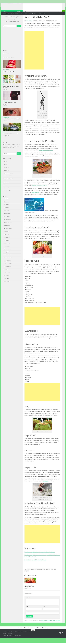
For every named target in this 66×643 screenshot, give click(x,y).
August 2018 (6, 271)
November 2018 (7, 263)
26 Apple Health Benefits (8, 76)
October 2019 (6, 230)
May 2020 (6, 210)
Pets (3, 137)
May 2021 (6, 207)
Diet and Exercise (23, 13)
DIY (3, 89)
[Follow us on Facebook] (18, 16)
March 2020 (6, 215)
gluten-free (48, 574)
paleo (55, 574)
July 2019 (5, 239)
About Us (20, 633)
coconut (32, 574)
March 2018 (6, 286)
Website (27, 616)
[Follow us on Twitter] (20, 16)
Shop (44, 13)
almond (29, 574)
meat (52, 574)
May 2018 (6, 280)
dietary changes (39, 574)
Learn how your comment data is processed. (50, 625)
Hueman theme (18, 640)
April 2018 (6, 283)
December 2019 (7, 224)
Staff (25, 633)
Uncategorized (7, 196)
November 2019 (7, 227)
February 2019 (7, 254)
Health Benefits (14, 13)
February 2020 (7, 218)
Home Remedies (6, 13)
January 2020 (6, 221)
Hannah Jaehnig (29, 25)
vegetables (26, 576)
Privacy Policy (45, 633)
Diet (25, 16)
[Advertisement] (34, 55)
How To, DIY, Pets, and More (35, 13)
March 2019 (6, 251)
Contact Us (31, 633)
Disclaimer (38, 633)
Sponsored (6, 193)
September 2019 (7, 233)
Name (27, 611)
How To (5, 187)
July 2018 (5, 274)
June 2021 (6, 204)
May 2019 (6, 245)
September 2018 (7, 268)
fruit (44, 574)
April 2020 (6, 212)
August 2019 (6, 236)
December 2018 (7, 260)
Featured (5, 175)
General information (8, 178)
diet (35, 574)
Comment (28, 602)
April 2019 (6, 248)
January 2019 (6, 257)
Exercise (5, 172)
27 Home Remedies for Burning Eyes (11, 124)
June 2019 (6, 242)
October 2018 (6, 266)
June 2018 (6, 277)
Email (44, 611)
